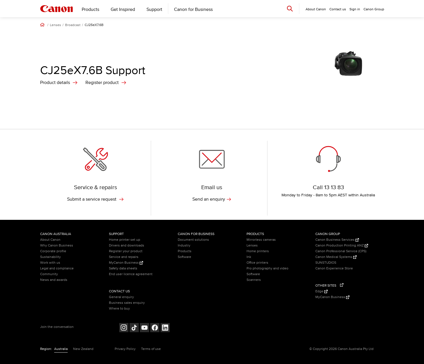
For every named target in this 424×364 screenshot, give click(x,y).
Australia (61, 349)
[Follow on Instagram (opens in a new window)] (123, 328)
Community (49, 274)
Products (90, 9)
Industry (184, 245)
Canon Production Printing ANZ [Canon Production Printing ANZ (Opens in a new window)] (341, 245)
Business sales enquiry (127, 303)
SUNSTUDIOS (325, 263)
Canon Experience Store (334, 268)
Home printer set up (124, 240)
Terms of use (151, 349)
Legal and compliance (57, 268)
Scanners (254, 280)
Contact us (337, 9)
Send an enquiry (211, 199)
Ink (249, 257)
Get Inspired (123, 9)
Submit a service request (95, 199)
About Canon (50, 240)
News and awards (53, 280)
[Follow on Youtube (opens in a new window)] (144, 328)
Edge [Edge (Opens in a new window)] (321, 291)
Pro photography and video (267, 268)
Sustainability (50, 257)
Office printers (257, 263)
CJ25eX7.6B (94, 25)
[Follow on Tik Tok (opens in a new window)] (134, 328)
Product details (55, 82)
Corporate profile (53, 251)
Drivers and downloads (126, 245)
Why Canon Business (56, 245)
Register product (102, 82)
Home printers (258, 251)
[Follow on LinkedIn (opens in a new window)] (165, 328)
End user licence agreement (131, 274)
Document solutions (193, 240)
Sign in (354, 9)
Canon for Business (193, 9)
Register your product (125, 251)
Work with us (50, 263)
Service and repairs (123, 257)
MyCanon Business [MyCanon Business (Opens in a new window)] (126, 263)
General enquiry (121, 297)
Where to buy (119, 308)
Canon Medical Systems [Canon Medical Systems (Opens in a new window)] (336, 257)
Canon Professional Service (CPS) (340, 251)
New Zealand (83, 349)
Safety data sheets (123, 268)
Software (184, 257)
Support (154, 9)
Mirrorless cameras (261, 240)
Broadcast (73, 25)
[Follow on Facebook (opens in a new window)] (154, 328)
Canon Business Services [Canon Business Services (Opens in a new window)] (337, 240)
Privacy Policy (125, 349)
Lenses (55, 25)
